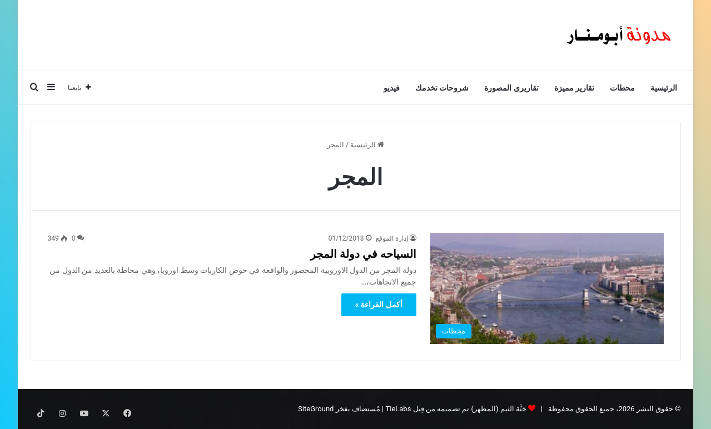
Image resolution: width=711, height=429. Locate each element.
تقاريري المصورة (511, 87)
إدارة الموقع (392, 238)
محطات (622, 87)
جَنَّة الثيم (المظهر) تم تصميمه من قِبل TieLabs (455, 409)
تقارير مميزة (574, 87)
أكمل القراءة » (378, 304)
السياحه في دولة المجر (363, 254)
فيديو (392, 87)
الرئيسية (663, 87)
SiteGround (316, 409)
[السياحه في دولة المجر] (547, 288)
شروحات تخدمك (442, 87)
